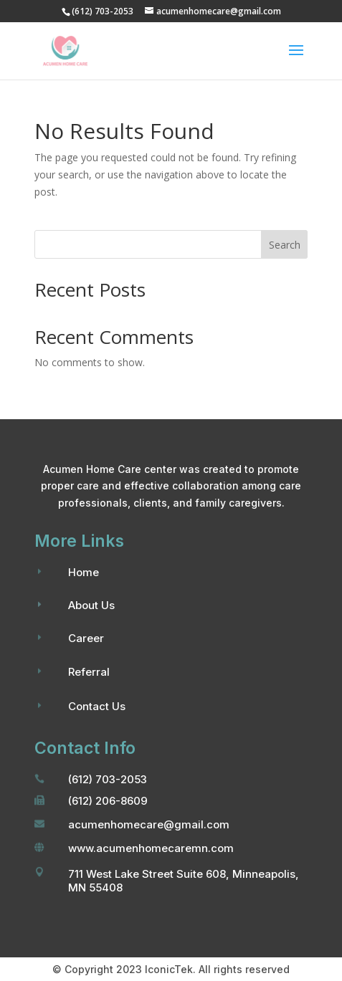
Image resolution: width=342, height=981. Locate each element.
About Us (91, 605)
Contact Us (96, 706)
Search (284, 245)
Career (86, 638)
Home (83, 572)
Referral (89, 672)
